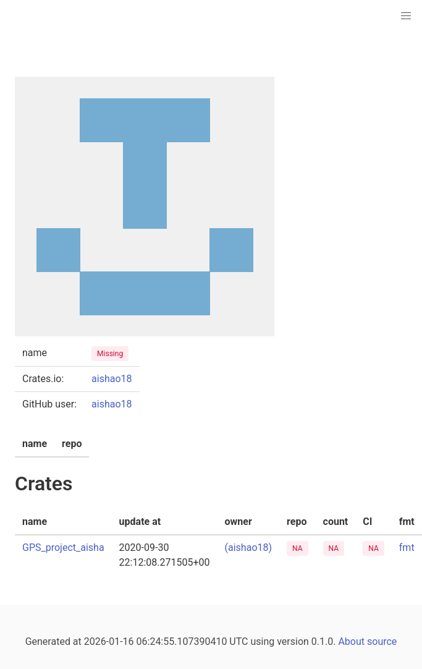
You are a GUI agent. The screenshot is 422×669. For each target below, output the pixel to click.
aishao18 (111, 379)
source (382, 641)
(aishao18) (248, 547)
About (351, 641)
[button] (406, 16)
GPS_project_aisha (63, 547)
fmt (407, 547)
